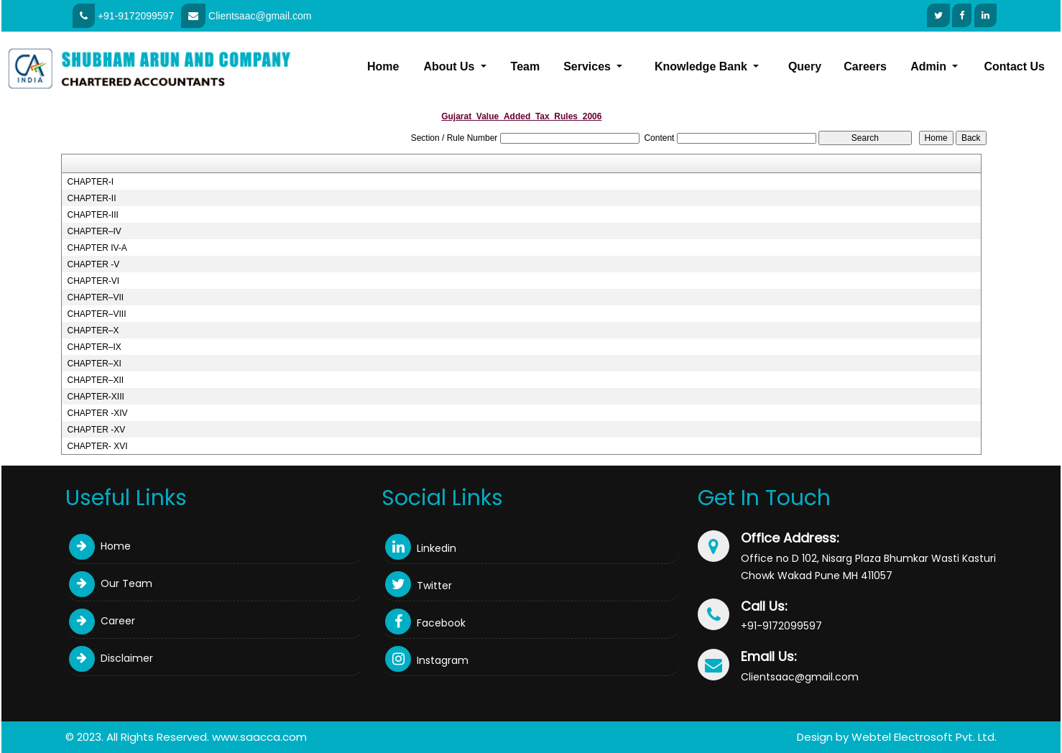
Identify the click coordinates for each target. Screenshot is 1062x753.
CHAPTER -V (93, 264)
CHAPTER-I (90, 182)
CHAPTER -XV (96, 430)
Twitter (418, 585)
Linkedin (420, 548)
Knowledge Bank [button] (702, 66)
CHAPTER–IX (94, 347)
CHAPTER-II (91, 198)
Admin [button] (929, 66)
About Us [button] (450, 66)
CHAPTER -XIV (97, 413)
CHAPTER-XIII (95, 397)
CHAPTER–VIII (96, 314)
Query (804, 66)
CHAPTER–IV (94, 231)
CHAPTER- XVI (97, 446)
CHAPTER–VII (95, 297)
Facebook (425, 623)
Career (102, 621)
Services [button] (588, 66)
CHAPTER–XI (94, 364)
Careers (865, 66)
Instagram (426, 660)
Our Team (110, 583)
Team (525, 66)
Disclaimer (111, 658)
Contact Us (1014, 66)
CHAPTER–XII (95, 380)
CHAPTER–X (93, 330)
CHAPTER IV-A (96, 248)
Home (383, 66)
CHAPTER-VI (93, 281)
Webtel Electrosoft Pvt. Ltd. (924, 736)
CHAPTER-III (92, 215)
